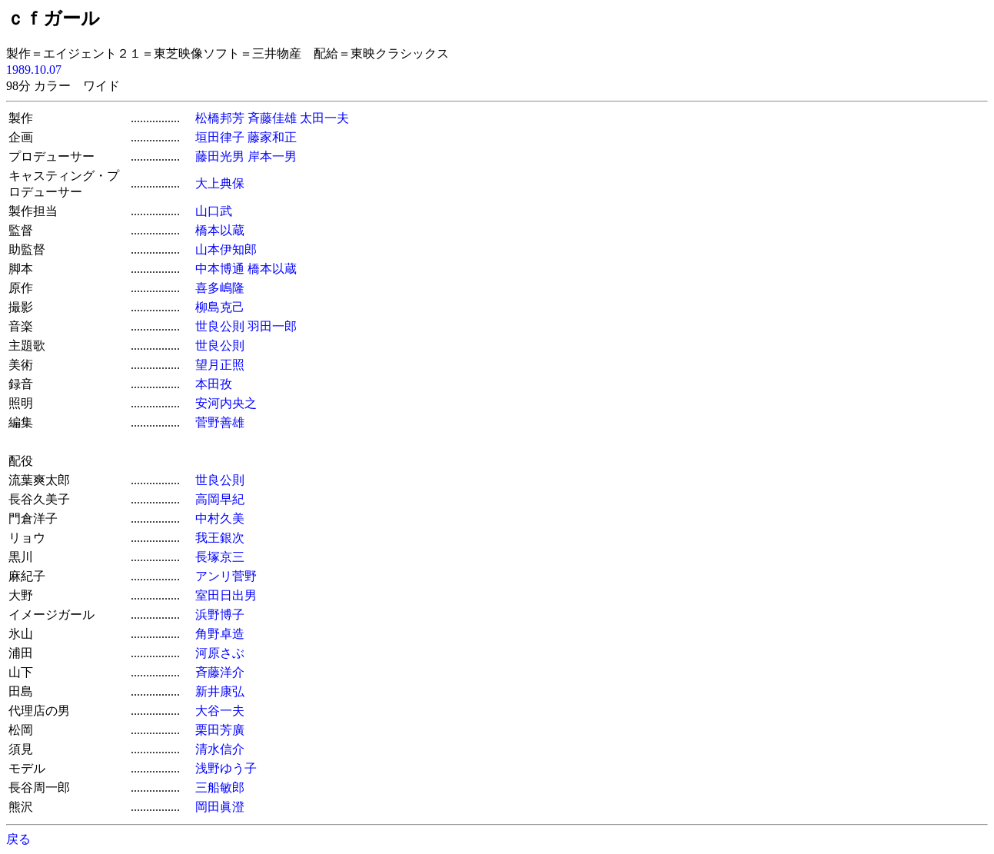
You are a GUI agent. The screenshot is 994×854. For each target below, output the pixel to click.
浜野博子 (219, 614)
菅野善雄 (219, 422)
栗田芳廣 (219, 729)
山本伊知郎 (226, 249)
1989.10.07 (34, 69)
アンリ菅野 (226, 576)
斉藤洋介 (219, 672)
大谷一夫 (219, 710)
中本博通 (219, 268)
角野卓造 (219, 633)
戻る (18, 839)
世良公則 (219, 326)
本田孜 (213, 383)
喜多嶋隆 (219, 287)
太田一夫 (324, 118)
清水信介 (219, 749)
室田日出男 (226, 595)
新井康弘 (219, 691)
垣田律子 (219, 137)
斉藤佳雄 (272, 118)
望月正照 (219, 364)
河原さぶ (219, 653)
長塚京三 (219, 556)
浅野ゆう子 (226, 768)
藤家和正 (272, 137)
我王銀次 (219, 537)
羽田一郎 (272, 326)
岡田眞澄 (219, 806)
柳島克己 (219, 307)
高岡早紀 (219, 499)
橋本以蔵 (219, 230)
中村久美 (219, 518)
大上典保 (219, 183)
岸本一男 (272, 156)
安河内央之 (226, 403)
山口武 (213, 211)
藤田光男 (219, 156)
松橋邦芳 (219, 118)
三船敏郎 (219, 787)
